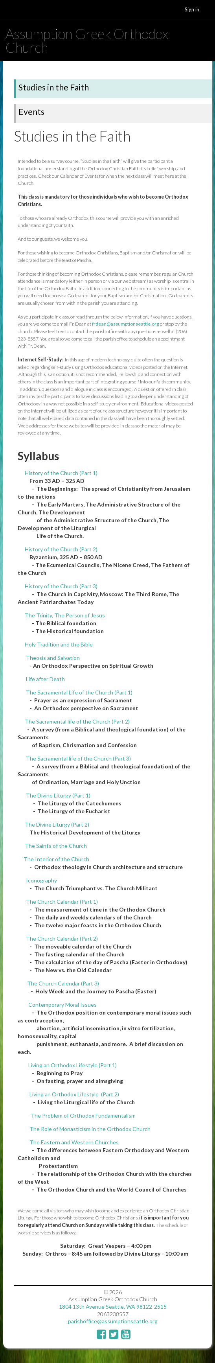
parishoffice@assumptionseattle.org (113, 1321)
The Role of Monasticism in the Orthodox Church (90, 1128)
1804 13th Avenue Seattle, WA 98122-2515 (113, 1306)
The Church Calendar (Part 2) (62, 938)
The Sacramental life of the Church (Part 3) (78, 758)
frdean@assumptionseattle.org (125, 324)
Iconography (41, 880)
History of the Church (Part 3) (61, 586)
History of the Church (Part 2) (61, 549)
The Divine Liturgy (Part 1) (58, 795)
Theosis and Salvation (53, 657)
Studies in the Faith (53, 87)
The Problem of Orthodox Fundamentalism (83, 1115)
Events (31, 111)
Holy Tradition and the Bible (59, 644)
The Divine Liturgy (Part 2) (57, 824)
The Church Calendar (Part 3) (62, 983)
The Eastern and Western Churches (74, 1142)
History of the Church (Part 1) (61, 473)
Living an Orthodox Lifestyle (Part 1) (72, 1065)
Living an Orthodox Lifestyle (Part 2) (74, 1094)
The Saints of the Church (56, 845)
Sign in (192, 9)
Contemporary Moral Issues (62, 1004)
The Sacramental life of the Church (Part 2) (77, 721)
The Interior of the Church (56, 859)
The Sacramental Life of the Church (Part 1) (79, 692)
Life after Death (45, 679)
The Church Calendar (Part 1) (62, 901)
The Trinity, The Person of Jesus (65, 615)
